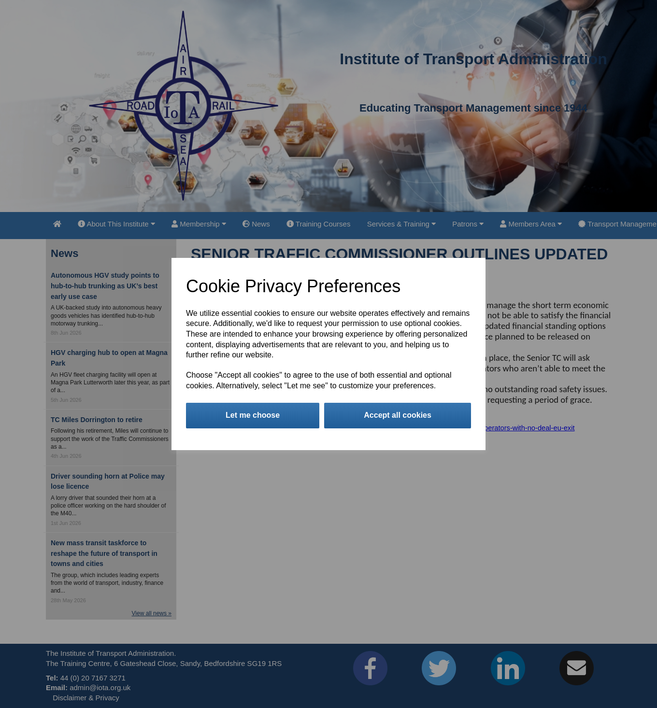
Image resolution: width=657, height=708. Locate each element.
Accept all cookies (397, 415)
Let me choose (253, 415)
